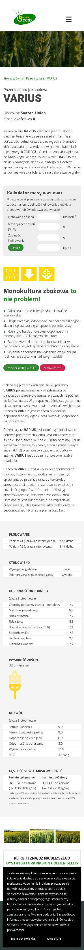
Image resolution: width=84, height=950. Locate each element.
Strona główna (13, 78)
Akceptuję (54, 938)
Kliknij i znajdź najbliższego (42, 860)
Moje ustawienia (23, 938)
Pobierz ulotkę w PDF (21, 367)
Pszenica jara (35, 78)
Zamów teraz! (52, 367)
